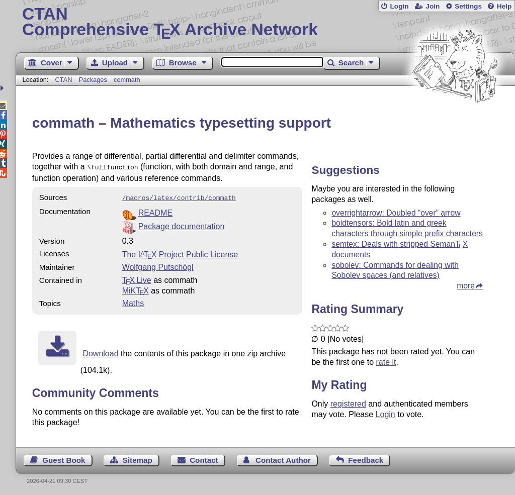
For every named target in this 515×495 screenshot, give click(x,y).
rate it (386, 362)
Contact (204, 458)
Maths (133, 301)
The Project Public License (180, 252)
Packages (94, 79)
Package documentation (181, 224)
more (466, 285)
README (155, 211)
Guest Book (63, 458)
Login (399, 6)
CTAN (63, 79)
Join (432, 6)
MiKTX (135, 288)
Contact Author (283, 458)
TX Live (136, 278)
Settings (468, 6)
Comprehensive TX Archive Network (265, 23)
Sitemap (137, 458)
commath (127, 79)
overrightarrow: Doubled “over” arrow (395, 213)
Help (504, 6)
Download (100, 351)
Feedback (365, 458)
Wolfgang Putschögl (158, 265)
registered (348, 404)
